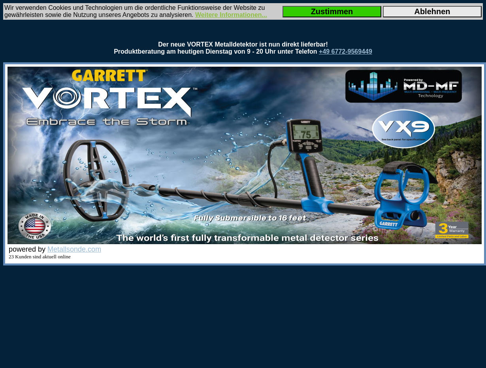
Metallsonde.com (74, 249)
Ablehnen (432, 11)
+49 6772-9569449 (345, 51)
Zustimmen (332, 11)
